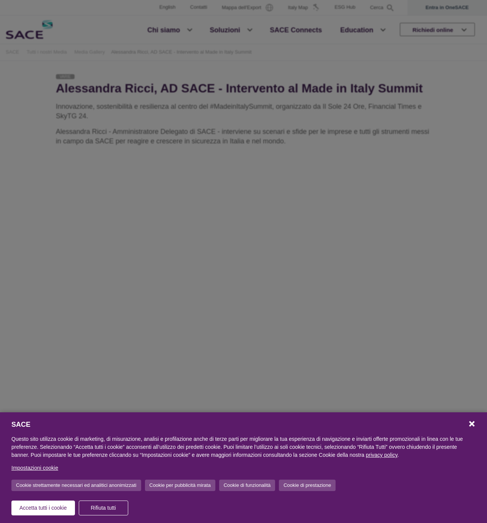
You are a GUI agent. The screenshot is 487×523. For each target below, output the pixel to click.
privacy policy (382, 455)
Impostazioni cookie (34, 468)
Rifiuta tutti (103, 508)
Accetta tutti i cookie (43, 508)
